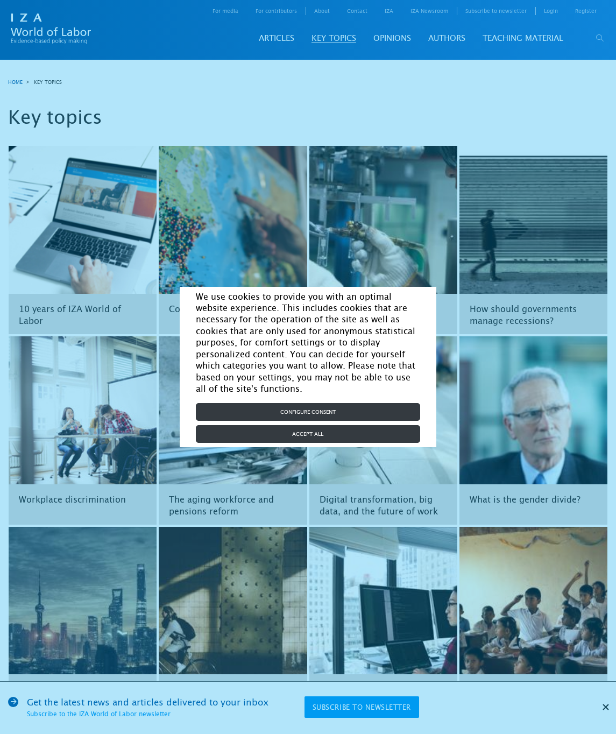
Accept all (307, 434)
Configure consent (308, 412)
